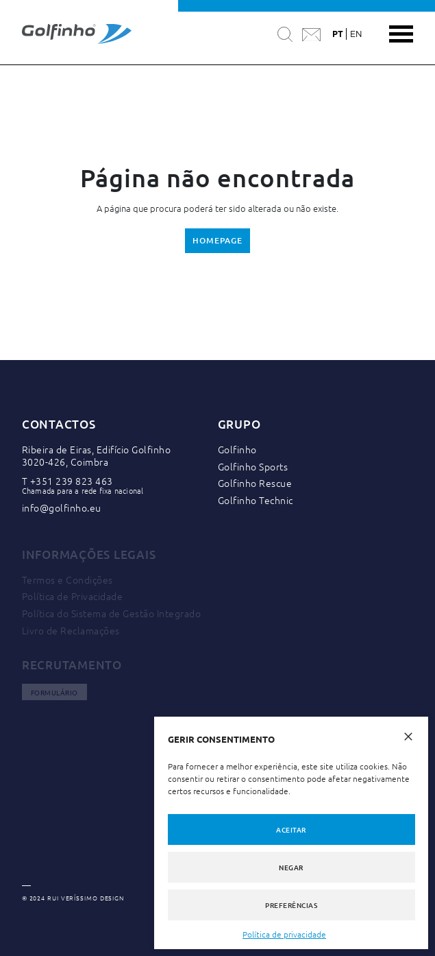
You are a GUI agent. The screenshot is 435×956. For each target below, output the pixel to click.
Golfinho (237, 449)
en (356, 34)
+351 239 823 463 (71, 481)
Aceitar (291, 829)
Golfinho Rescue (255, 483)
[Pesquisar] (285, 34)
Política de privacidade (284, 934)
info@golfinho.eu (61, 507)
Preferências (291, 905)
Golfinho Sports (253, 466)
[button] (408, 734)
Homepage (217, 240)
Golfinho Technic (255, 500)
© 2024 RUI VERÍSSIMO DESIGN (73, 898)
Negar (291, 867)
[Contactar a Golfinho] (311, 34)
